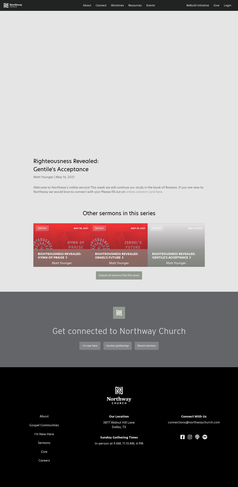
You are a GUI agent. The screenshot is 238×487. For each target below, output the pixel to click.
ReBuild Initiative (197, 5)
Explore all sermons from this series (119, 275)
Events (150, 5)
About (87, 5)
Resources (135, 5)
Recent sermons (147, 345)
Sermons (44, 443)
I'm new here (90, 345)
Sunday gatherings (117, 345)
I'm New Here (44, 434)
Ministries (117, 5)
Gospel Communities (44, 425)
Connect (101, 5)
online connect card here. (144, 192)
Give (216, 5)
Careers (44, 460)
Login (227, 5)
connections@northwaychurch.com (194, 422)
